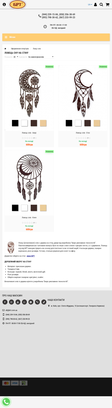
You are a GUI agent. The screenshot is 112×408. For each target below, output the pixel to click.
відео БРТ (31, 256)
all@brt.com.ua (11, 310)
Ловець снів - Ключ (29, 217)
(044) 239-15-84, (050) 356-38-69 (58, 14)
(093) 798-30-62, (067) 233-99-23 (58, 17)
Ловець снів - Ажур (29, 133)
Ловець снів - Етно (83, 133)
